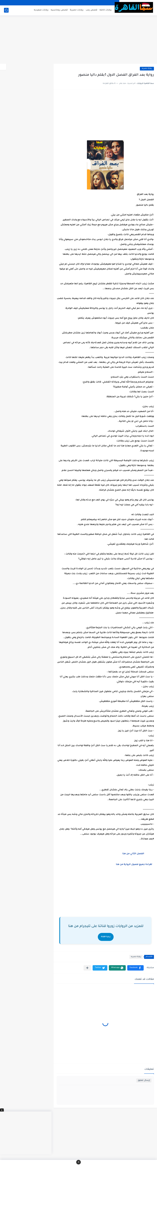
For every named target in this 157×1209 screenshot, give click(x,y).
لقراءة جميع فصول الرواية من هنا (134, 864)
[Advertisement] (78, 39)
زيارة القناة (106, 937)
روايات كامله (106, 10)
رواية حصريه (147, 69)
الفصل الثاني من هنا (133, 854)
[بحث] (6, 10)
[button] (135, 968)
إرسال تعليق (144, 1080)
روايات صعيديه (41, 10)
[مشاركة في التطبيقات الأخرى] (87, 968)
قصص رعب (91, 10)
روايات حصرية (76, 10)
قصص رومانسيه (59, 10)
